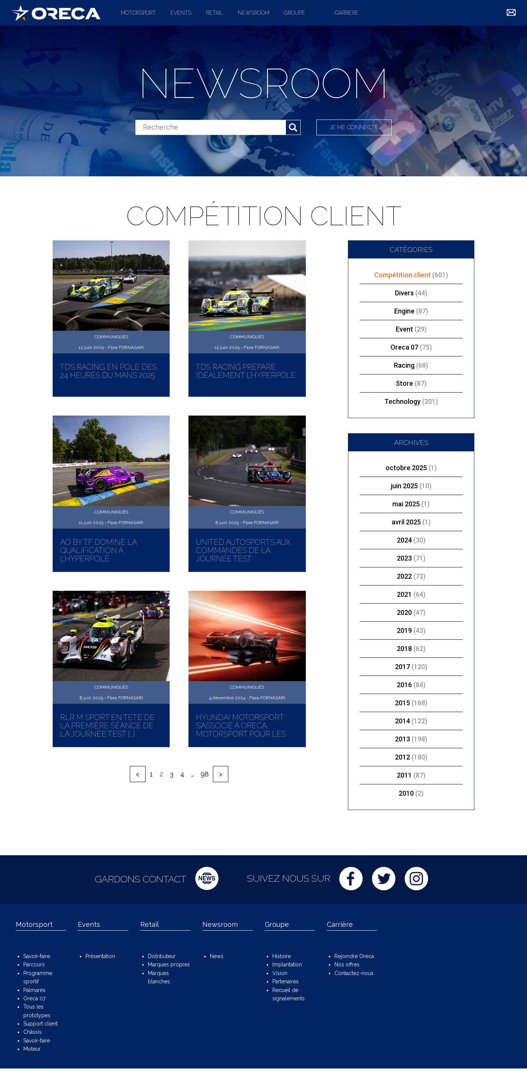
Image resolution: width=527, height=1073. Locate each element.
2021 (404, 594)
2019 (404, 630)
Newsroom (253, 13)
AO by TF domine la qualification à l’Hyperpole (98, 550)
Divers (411, 293)
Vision (279, 973)
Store (411, 383)
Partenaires (285, 981)
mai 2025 (406, 504)
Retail (214, 13)
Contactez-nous (354, 973)
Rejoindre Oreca (354, 956)
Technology (411, 401)
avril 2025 (406, 522)
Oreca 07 (411, 347)
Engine (411, 311)
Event (411, 329)
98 (204, 774)
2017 (402, 667)
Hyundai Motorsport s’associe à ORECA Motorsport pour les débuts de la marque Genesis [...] (241, 734)
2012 (402, 757)
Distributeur (162, 956)
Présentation (100, 956)
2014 (402, 721)
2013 (402, 739)
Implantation (287, 964)
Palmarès (34, 990)
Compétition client (411, 275)
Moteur (32, 1049)
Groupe (294, 13)
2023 (404, 558)
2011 (404, 775)
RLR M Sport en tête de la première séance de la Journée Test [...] (107, 725)
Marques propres (169, 964)
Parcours (34, 964)
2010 (406, 793)
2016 (404, 685)
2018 (404, 649)
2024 (404, 540)
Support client (40, 1024)
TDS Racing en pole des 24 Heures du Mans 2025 (108, 371)
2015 (402, 703)
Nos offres (347, 964)
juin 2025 (404, 486)
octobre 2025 (406, 468)
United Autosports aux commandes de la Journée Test (243, 550)
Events (180, 13)
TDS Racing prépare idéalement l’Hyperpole (246, 371)
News (216, 956)
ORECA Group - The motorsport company (55, 13)
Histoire (281, 956)
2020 (404, 612)
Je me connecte (354, 127)
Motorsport (138, 13)
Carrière (346, 13)
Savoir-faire (36, 956)
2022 (404, 576)
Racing (411, 365)
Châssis (32, 1032)
